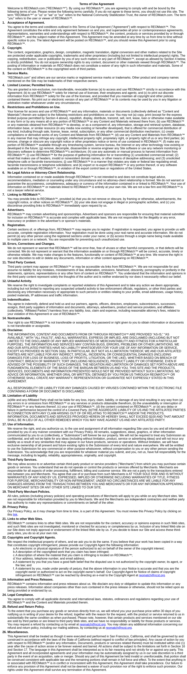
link (15, 514)
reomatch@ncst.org (152, 575)
